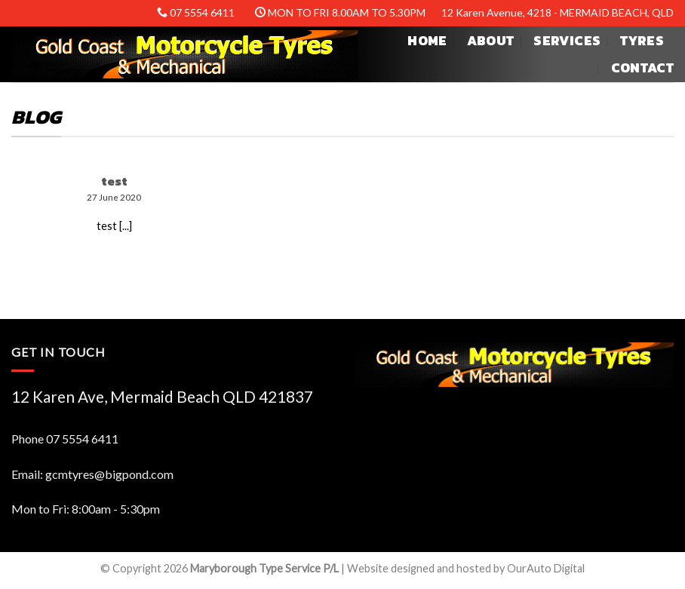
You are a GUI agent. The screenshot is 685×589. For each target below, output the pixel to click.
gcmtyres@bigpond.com (109, 474)
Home (427, 41)
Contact (642, 68)
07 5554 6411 (82, 438)
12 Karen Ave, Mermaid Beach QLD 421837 (162, 396)
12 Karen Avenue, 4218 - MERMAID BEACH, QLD (557, 12)
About (491, 41)
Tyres (642, 41)
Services (567, 41)
